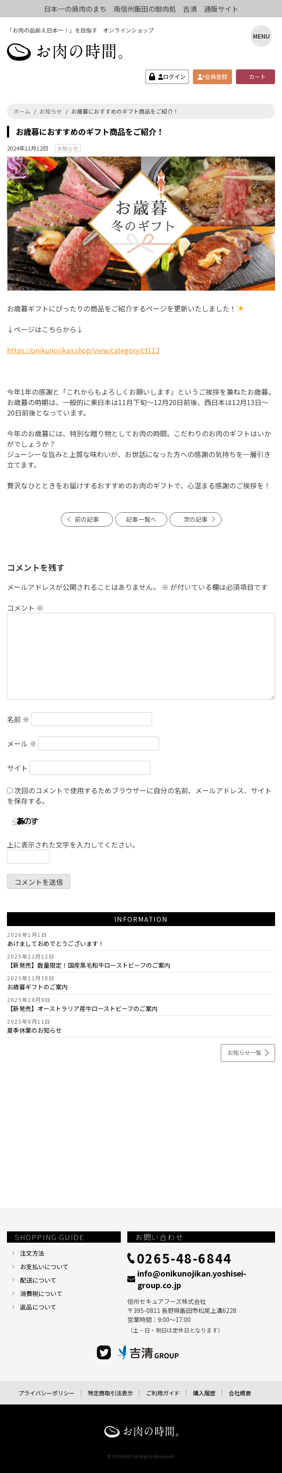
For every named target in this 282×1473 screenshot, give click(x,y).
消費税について (41, 1293)
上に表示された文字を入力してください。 (73, 844)
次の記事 (195, 519)
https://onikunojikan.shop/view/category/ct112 (83, 350)
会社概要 (240, 1393)
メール (21, 743)
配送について (38, 1280)
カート (257, 76)
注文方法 (32, 1253)
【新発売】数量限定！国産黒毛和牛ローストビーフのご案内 (88, 965)
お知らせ (67, 148)
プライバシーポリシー (46, 1393)
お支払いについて (44, 1266)
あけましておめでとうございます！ (55, 943)
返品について (38, 1307)
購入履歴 (204, 1393)
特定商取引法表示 (110, 1393)
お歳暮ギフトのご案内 (37, 986)
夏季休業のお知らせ (34, 1030)
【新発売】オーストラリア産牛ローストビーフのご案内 (82, 1008)
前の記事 (87, 519)
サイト (17, 768)
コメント (25, 607)
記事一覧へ (141, 519)
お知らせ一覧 (245, 1052)
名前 (18, 719)
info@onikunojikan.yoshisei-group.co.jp (191, 1278)
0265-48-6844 (184, 1258)
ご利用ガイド (163, 1393)
